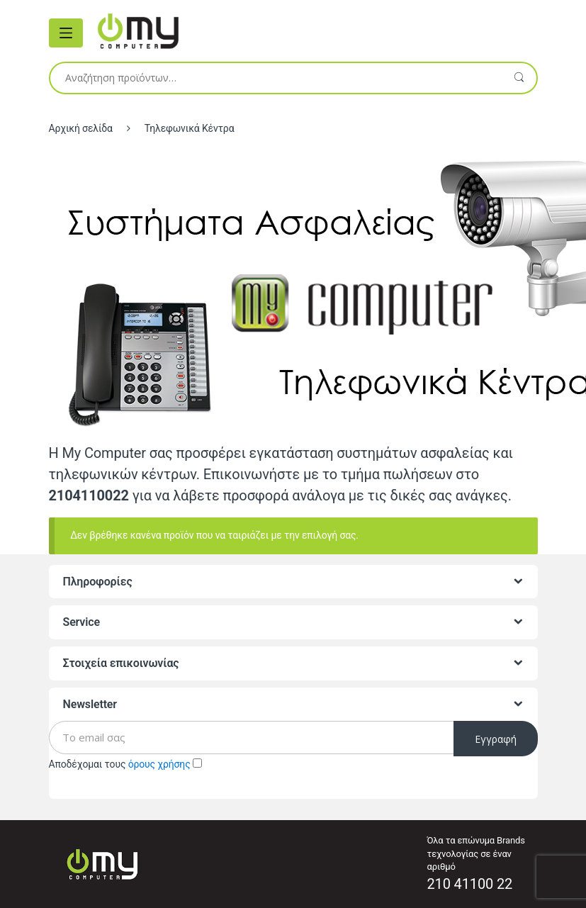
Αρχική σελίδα (81, 128)
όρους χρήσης (159, 764)
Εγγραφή (496, 739)
